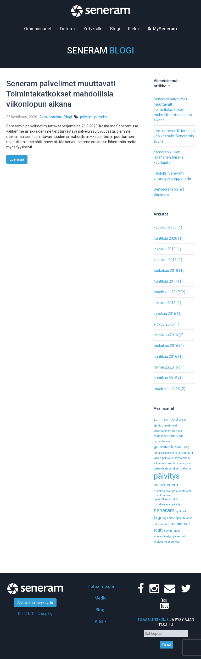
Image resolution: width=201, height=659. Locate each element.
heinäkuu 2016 (166, 335)
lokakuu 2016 (165, 303)
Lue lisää (17, 159)
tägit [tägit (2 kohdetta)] (158, 530)
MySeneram (165, 28)
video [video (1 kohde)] (177, 530)
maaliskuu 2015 (167, 389)
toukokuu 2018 (166, 270)
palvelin (100, 117)
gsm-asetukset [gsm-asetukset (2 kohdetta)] (168, 446)
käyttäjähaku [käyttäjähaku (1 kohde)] (182, 458)
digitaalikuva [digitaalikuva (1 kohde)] (162, 441)
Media (100, 598)
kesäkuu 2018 (165, 260)
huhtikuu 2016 (165, 356)
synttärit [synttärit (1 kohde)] (181, 511)
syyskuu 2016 (165, 313)
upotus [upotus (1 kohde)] (168, 530)
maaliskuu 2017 (167, 292)
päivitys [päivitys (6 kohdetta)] (167, 476)
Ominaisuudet (38, 28)
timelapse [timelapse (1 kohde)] (175, 518)
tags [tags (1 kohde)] (165, 518)
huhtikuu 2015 (165, 378)
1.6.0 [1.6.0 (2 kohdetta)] (173, 419)
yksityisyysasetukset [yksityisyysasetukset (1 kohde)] (167, 541)
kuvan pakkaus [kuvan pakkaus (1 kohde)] (163, 458)
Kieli (134, 28)
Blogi (115, 28)
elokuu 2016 (164, 324)
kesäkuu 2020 (165, 227)
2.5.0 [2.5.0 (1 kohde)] (182, 420)
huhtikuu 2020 (165, 238)
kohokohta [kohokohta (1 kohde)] (171, 453)
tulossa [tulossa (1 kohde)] (187, 518)
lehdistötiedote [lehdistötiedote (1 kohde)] (163, 463)
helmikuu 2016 (166, 367)
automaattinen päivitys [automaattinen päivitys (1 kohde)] (168, 431)
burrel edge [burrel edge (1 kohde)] (176, 436)
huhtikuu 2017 (165, 281)
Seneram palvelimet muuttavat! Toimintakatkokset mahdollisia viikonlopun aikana (60, 94)
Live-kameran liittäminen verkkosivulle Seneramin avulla (174, 136)
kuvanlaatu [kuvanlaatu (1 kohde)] (186, 453)
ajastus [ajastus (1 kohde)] (158, 425)
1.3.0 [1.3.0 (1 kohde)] (164, 420)
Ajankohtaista (50, 117)
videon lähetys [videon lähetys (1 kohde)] (163, 536)
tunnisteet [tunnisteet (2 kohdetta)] (180, 523)
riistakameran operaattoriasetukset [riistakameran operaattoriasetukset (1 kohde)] (167, 497)
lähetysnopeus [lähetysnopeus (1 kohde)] (182, 463)
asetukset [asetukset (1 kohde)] (170, 425)
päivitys (86, 117)
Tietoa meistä (100, 586)
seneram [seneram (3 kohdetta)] (164, 510)
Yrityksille (92, 28)
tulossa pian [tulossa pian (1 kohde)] (161, 524)
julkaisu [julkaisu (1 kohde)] (159, 453)
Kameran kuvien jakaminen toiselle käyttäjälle (168, 157)
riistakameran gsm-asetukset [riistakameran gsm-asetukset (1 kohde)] (172, 491)
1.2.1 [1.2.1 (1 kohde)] (157, 420)
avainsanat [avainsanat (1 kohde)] (161, 436)
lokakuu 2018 (165, 249)
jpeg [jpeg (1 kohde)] (186, 447)
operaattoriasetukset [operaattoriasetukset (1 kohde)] (167, 468)
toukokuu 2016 (166, 346)
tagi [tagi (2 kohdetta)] (157, 517)
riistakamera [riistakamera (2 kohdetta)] (166, 484)
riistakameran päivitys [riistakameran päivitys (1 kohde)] (168, 504)
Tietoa (67, 28)
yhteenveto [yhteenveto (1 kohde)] (179, 536)
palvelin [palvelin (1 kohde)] (186, 468)
